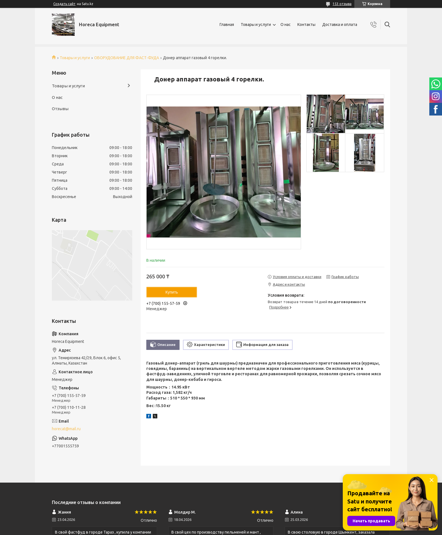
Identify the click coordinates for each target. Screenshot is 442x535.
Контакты (306, 24)
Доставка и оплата (339, 24)
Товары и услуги (256, 24)
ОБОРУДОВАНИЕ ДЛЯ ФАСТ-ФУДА (126, 58)
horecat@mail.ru (66, 429)
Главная (227, 24)
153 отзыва (342, 4)
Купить (171, 292)
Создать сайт (64, 4)
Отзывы (60, 108)
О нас (285, 24)
